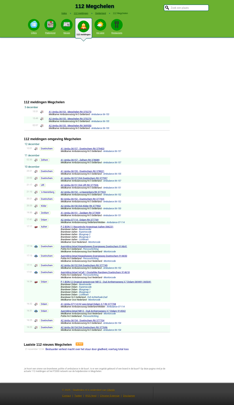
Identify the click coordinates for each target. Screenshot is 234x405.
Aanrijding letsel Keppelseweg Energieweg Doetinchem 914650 (94, 255)
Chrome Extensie (109, 395)
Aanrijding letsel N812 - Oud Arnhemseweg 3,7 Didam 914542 (93, 311)
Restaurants (117, 26)
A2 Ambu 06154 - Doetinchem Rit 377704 (82, 320)
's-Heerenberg (47, 192)
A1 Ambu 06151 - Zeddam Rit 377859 (80, 212)
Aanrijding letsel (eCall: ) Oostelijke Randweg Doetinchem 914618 (95, 272)
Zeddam (45, 213)
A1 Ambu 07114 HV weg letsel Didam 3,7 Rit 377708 (88, 304)
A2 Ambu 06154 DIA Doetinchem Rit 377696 (84, 327)
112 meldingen (83, 29)
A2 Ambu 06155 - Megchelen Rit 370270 (70, 118)
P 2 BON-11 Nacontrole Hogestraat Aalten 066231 (87, 226)
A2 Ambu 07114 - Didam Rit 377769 (79, 219)
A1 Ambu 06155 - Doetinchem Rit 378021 (82, 171)
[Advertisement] (117, 68)
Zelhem (44, 160)
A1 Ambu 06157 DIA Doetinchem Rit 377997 (84, 178)
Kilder (44, 206)
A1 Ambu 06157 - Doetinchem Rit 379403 (82, 148)
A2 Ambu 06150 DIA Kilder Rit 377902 (81, 206)
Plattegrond (50, 26)
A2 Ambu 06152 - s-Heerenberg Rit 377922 (83, 192)
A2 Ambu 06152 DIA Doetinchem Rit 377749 (84, 265)
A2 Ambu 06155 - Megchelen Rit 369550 (70, 125)
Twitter (78, 395)
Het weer (100, 26)
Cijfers (34, 26)
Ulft (42, 185)
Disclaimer (129, 395)
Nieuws (67, 26)
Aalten (44, 226)
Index (64, 13)
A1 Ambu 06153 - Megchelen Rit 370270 (70, 111)
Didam (44, 220)
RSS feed (90, 395)
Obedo (111, 390)
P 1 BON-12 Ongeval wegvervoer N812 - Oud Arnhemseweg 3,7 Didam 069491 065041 (106, 281)
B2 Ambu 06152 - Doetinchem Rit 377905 (82, 199)
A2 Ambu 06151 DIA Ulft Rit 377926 (79, 185)
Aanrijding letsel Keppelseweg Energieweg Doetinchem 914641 (94, 246)
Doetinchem (47, 148)
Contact (66, 395)
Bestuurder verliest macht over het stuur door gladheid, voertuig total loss (87, 349)
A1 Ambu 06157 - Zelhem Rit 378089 (80, 160)
